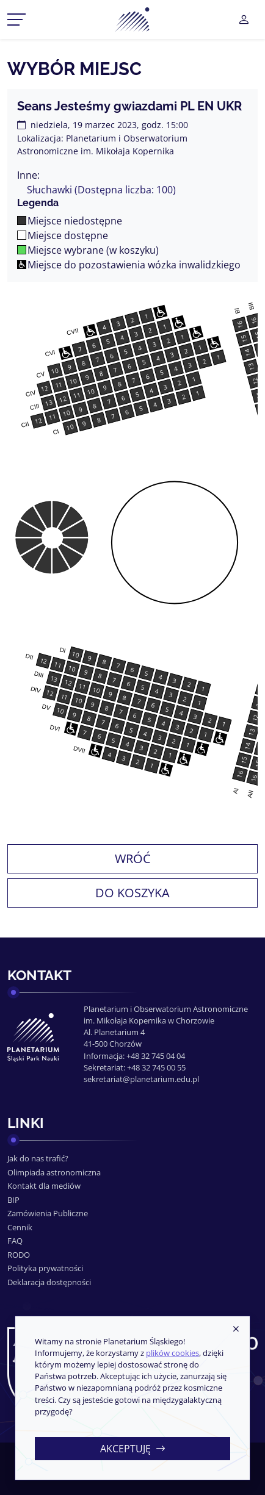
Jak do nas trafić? (37, 1158)
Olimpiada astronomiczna (54, 1172)
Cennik (19, 1227)
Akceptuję (132, 1448)
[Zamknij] (236, 1329)
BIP (13, 1199)
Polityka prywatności (45, 1268)
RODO (18, 1254)
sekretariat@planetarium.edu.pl (141, 1079)
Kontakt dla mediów (44, 1185)
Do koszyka (132, 892)
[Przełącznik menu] (16, 19)
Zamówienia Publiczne (47, 1213)
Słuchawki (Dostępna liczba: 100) (101, 189)
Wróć (133, 858)
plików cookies (172, 1352)
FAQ (15, 1240)
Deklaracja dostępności (49, 1282)
